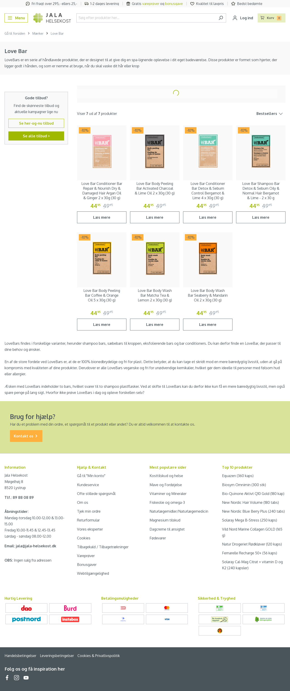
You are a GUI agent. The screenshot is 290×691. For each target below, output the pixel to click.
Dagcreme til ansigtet (167, 529)
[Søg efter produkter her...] (146, 17)
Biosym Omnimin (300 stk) (244, 484)
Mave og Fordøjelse (166, 484)
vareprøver (150, 3)
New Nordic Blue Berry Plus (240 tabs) (253, 511)
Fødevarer (158, 538)
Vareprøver (86, 555)
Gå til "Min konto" (91, 475)
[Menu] (16, 17)
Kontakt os (26, 436)
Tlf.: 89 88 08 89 (19, 497)
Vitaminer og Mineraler (168, 493)
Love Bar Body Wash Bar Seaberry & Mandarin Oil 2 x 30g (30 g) (208, 295)
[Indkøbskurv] (272, 17)
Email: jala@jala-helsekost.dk (30, 546)
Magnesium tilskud (165, 520)
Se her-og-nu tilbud (36, 123)
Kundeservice (88, 484)
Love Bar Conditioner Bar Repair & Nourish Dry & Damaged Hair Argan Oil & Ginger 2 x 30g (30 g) (101, 190)
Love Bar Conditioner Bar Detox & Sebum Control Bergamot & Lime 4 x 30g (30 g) (208, 190)
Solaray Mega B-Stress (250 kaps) (249, 520)
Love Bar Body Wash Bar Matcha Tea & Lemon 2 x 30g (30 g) (155, 295)
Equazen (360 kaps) (238, 475)
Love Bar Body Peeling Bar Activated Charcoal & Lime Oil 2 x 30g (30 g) (155, 188)
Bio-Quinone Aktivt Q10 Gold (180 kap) (253, 493)
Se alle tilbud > (36, 136)
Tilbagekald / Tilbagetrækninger (102, 547)
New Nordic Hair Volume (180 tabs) (250, 502)
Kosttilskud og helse (166, 475)
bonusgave (174, 3)
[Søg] (220, 17)
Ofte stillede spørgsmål (96, 493)
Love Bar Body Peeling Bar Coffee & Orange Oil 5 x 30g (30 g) (101, 295)
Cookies (83, 538)
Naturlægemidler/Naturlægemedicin (179, 511)
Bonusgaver (87, 564)
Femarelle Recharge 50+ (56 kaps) (249, 553)
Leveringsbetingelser (57, 655)
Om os (82, 502)
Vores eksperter (90, 529)
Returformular (88, 520)
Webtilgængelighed (93, 573)
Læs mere (101, 217)
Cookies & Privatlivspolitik (98, 655)
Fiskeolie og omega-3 (167, 502)
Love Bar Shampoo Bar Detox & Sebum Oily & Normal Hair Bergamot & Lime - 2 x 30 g (261, 190)
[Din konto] (243, 18)
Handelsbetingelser (20, 655)
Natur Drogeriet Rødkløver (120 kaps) (252, 544)
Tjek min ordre (89, 511)
